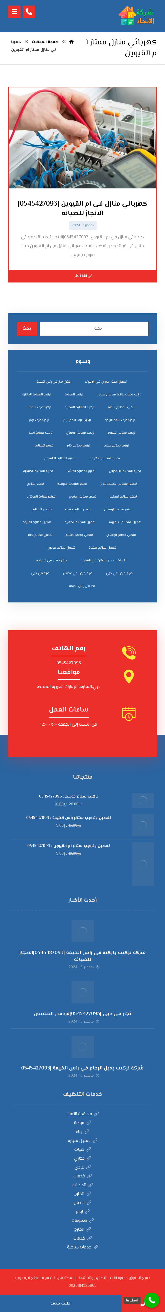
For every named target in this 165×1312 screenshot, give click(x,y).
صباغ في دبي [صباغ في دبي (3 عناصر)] (40, 573)
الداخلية (82, 1185)
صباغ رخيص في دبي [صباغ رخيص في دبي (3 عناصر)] (119, 573)
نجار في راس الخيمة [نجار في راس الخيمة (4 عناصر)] (82, 586)
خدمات (82, 1176)
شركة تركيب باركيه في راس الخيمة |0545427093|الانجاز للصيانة (82, 956)
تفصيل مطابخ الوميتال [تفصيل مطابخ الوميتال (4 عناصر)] (121, 535)
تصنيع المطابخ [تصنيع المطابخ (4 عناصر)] (44, 445)
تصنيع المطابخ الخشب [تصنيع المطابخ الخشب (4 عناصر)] (81, 471)
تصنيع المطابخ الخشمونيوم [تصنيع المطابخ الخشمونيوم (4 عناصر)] (118, 484)
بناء (82, 1132)
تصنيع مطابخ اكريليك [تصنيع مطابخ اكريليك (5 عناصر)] (123, 496)
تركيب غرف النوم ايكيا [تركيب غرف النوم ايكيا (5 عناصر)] (77, 420)
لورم (83, 1211)
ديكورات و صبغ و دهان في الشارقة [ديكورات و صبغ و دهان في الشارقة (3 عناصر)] (104, 560)
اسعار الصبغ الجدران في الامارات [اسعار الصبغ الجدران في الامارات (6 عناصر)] (106, 382)
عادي (83, 1167)
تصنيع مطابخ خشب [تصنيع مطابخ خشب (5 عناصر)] (78, 509)
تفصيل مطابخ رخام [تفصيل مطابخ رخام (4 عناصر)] (40, 535)
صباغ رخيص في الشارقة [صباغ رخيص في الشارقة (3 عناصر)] (51, 560)
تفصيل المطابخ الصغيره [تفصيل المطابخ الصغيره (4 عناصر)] (80, 522)
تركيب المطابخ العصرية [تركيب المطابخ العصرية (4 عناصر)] (79, 407)
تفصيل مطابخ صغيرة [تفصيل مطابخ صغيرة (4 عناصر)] (102, 548)
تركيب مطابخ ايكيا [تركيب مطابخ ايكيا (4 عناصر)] (41, 433)
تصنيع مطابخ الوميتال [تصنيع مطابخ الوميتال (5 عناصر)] (118, 509)
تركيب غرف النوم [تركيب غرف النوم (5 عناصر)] (40, 407)
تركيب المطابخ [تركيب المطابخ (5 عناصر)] (74, 394)
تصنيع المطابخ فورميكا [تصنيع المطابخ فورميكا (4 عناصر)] (72, 484)
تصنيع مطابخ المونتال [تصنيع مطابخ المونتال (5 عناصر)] (41, 496)
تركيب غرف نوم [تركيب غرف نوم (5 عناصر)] (39, 420)
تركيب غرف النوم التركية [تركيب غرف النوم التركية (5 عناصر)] (119, 420)
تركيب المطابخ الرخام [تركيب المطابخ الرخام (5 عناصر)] (121, 407)
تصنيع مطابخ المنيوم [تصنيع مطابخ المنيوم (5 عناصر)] (82, 496)
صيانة (82, 1149)
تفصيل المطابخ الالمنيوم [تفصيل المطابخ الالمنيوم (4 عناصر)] (125, 522)
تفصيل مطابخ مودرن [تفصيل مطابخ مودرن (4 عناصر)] (61, 548)
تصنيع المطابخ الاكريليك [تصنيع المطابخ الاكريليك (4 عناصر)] (104, 458)
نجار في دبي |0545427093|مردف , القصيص (82, 1014)
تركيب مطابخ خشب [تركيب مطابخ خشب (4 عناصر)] (116, 445)
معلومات (83, 1220)
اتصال (82, 1203)
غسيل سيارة (82, 1140)
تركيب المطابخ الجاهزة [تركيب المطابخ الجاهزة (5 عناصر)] (36, 394)
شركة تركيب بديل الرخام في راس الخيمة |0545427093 (82, 1068)
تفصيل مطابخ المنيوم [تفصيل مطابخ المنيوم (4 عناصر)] (37, 522)
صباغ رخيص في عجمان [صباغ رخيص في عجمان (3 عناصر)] (78, 573)
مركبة (82, 1123)
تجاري (82, 1158)
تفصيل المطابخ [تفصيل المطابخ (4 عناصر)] (42, 509)
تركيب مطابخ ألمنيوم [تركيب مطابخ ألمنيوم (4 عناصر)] (121, 433)
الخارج (82, 1194)
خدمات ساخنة (82, 1247)
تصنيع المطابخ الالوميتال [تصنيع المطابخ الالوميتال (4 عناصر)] (125, 471)
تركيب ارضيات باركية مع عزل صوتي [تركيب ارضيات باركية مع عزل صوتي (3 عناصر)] (119, 394)
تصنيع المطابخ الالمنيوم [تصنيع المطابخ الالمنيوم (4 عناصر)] (59, 458)
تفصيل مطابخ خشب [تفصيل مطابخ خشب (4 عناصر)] (79, 535)
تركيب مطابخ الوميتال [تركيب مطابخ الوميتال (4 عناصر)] (80, 433)
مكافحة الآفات (83, 1114)
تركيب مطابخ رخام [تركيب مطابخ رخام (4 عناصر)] (78, 445)
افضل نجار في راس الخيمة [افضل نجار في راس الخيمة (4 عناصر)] (54, 382)
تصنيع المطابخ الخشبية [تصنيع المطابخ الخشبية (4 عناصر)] (38, 471)
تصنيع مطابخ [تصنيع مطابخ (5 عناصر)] (35, 484)
